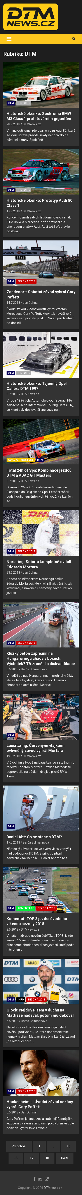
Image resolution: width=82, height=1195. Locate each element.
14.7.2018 (13, 302)
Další (64, 1158)
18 (47, 1158)
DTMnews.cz (53, 1188)
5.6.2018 (12, 669)
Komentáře (25, 908)
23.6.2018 (13, 572)
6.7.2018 (12, 394)
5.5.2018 (12, 1112)
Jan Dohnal (30, 302)
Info (20, 999)
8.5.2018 (12, 929)
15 (68, 1146)
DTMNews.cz (32, 124)
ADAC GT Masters (20, 459)
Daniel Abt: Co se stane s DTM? (34, 837)
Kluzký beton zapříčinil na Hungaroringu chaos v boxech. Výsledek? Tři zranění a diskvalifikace (41, 658)
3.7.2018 (12, 481)
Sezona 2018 (26, 281)
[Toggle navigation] (9, 39)
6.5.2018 (12, 1021)
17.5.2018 (13, 842)
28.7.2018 (13, 124)
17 (31, 1158)
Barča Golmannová (34, 669)
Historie (23, 103)
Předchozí (19, 1146)
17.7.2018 (13, 211)
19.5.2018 (13, 756)
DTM (11, 103)
